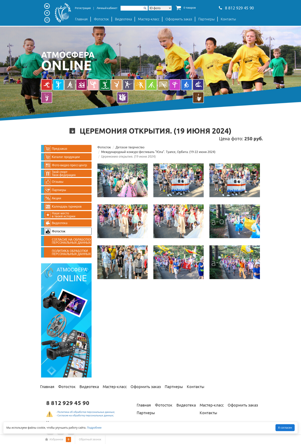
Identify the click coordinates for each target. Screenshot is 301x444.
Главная (81, 19)
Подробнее (94, 427)
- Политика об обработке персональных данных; (85, 412)
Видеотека (123, 19)
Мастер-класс (148, 19)
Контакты (228, 19)
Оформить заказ (178, 19)
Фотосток (101, 19)
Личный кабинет (107, 8)
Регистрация (83, 8)
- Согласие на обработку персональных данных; (85, 415)
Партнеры (206, 19)
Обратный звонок (90, 439)
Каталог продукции (62, 157)
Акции (53, 198)
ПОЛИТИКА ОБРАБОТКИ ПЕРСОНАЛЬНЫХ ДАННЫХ (71, 252)
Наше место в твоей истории (60, 214)
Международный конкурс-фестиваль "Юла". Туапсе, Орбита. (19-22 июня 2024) (158, 152)
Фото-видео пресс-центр (66, 165)
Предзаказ (56, 148)
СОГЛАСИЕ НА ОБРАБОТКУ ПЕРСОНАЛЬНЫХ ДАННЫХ (71, 241)
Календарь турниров (63, 206)
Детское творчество (130, 147)
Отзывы (54, 182)
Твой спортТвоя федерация (60, 173)
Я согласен (285, 427)
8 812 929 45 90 (236, 8)
